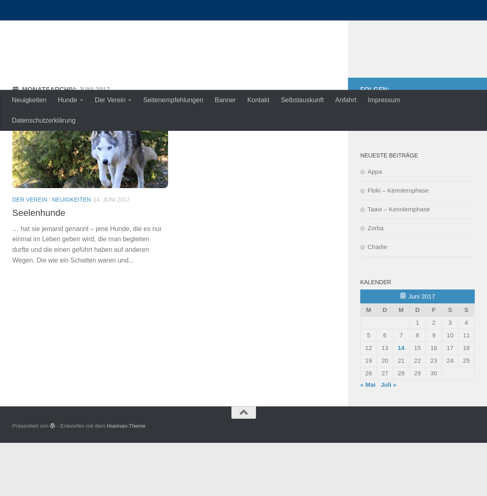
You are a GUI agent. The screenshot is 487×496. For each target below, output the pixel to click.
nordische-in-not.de (90, 28)
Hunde (67, 100)
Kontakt (258, 100)
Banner (225, 100)
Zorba (376, 281)
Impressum (384, 100)
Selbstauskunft (302, 100)
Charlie (377, 299)
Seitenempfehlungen (173, 100)
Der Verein (110, 100)
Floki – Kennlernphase (398, 243)
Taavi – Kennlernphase (399, 262)
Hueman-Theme (126, 479)
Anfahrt (346, 100)
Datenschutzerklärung (44, 120)
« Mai (368, 437)
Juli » (388, 437)
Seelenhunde (38, 266)
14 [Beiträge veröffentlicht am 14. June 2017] (401, 400)
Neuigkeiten (29, 100)
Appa (375, 224)
